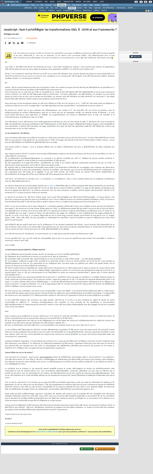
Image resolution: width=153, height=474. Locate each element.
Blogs (52, 2)
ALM (42, 5)
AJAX (35, 8)
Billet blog (135, 56)
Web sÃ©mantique (108, 8)
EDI (68, 5)
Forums (29, 2)
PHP (85, 8)
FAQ (46, 2)
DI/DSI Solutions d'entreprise (20, 5)
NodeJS (79, 8)
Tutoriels (38, 2)
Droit (95, 2)
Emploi (78, 2)
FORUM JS (51, 10)
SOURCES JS (77, 10)
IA (37, 5)
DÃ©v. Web (61, 5)
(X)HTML (130, 8)
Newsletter (68, 2)
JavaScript (72, 8)
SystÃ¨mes (105, 5)
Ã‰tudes (87, 2)
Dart (56, 8)
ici (49, 186)
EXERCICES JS (87, 10)
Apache (41, 8)
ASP (47, 8)
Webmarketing (120, 8)
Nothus (20, 38)
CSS (51, 8)
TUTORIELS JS (67, 10)
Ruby (90, 8)
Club (102, 2)
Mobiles (97, 5)
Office (91, 5)
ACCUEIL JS (42, 10)
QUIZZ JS (104, 10)
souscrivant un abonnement (47, 432)
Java (55, 5)
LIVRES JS (96, 10)
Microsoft (48, 5)
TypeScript (97, 8)
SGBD (85, 5)
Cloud (33, 5)
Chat (59, 2)
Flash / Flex (63, 8)
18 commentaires (31, 38)
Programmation (76, 5)
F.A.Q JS (58, 10)
